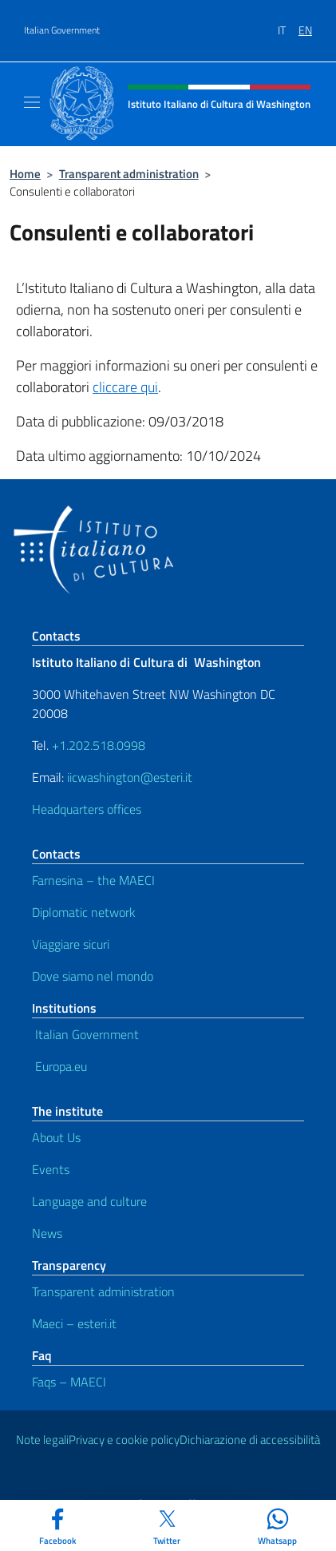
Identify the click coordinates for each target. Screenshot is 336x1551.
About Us (56, 1137)
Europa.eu (59, 1066)
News (47, 1233)
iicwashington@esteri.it (129, 777)
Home (25, 174)
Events (50, 1169)
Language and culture (89, 1201)
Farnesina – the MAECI (93, 880)
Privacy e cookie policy (124, 1439)
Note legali (42, 1439)
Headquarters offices (86, 809)
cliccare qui (125, 387)
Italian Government (62, 30)
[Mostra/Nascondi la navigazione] (32, 102)
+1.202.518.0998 (98, 745)
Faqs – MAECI (69, 1381)
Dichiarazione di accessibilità (250, 1439)
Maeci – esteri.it (74, 1323)
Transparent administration (129, 174)
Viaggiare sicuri (70, 944)
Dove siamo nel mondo (92, 976)
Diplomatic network (84, 912)
